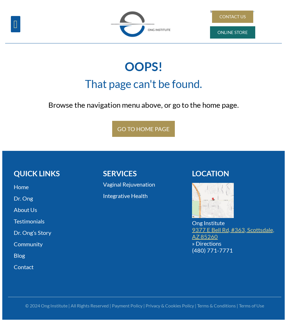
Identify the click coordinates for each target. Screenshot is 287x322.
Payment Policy (127, 305)
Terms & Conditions (216, 305)
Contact (23, 266)
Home (21, 186)
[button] (15, 24)
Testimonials (29, 221)
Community (28, 244)
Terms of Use (251, 305)
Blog (19, 255)
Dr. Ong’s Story (32, 232)
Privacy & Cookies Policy (170, 305)
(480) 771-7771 (212, 250)
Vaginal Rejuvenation (129, 184)
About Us (25, 209)
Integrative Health (125, 195)
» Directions (206, 243)
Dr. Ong (23, 198)
